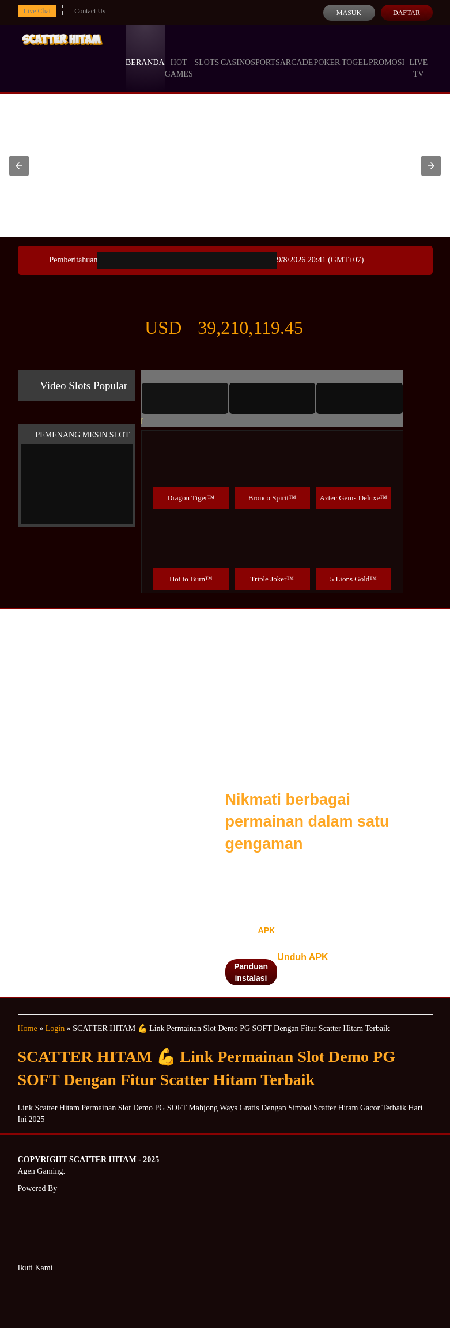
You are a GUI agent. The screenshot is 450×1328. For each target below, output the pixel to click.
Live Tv (418, 57)
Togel (355, 52)
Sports (265, 52)
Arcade (296, 52)
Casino (236, 52)
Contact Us (89, 11)
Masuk (348, 13)
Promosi (386, 52)
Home (27, 1028)
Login (55, 1028)
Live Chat (37, 11)
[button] (19, 166)
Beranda (145, 52)
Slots (206, 52)
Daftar (406, 13)
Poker (326, 52)
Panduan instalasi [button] (251, 972)
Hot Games (179, 57)
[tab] (185, 398)
